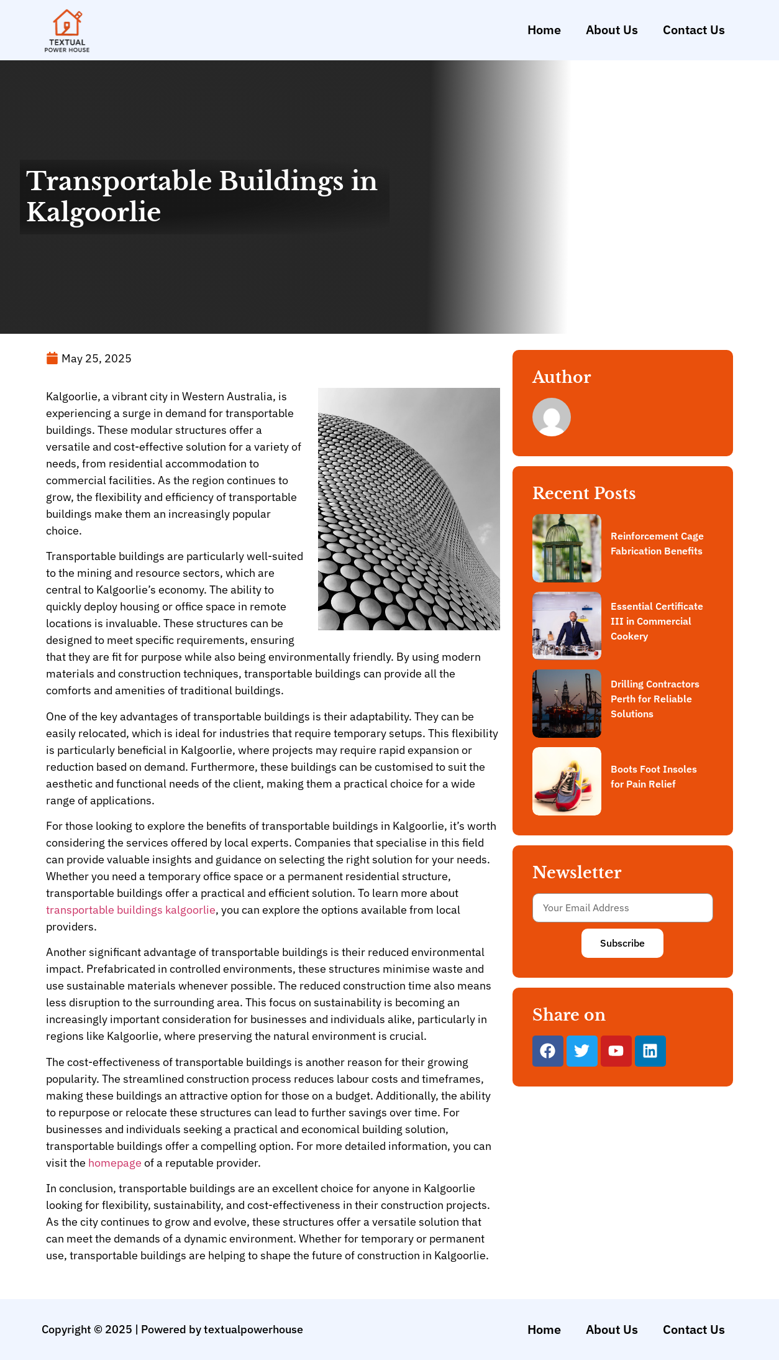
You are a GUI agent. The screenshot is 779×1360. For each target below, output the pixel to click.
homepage (115, 1163)
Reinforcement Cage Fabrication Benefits (657, 543)
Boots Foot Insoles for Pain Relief (654, 776)
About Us (612, 29)
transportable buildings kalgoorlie (131, 910)
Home (544, 29)
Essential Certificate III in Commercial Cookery (657, 621)
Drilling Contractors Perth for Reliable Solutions (655, 699)
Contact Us (694, 29)
